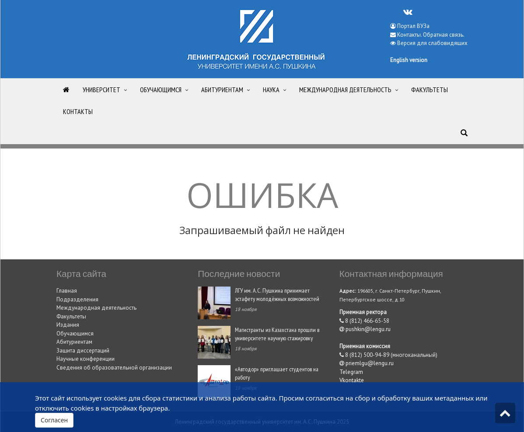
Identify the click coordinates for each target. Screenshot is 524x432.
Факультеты (71, 316)
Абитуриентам (74, 342)
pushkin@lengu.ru (365, 329)
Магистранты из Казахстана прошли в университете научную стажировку (277, 333)
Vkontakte (351, 380)
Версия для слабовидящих (432, 43)
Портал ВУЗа (410, 26)
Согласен (54, 420)
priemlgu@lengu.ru (366, 363)
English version (408, 60)
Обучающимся (75, 333)
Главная (66, 290)
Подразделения (77, 299)
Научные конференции (85, 359)
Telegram (351, 372)
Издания (67, 324)
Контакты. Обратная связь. (431, 34)
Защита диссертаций (82, 350)
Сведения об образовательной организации (114, 367)
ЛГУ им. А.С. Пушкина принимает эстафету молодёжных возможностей (277, 294)
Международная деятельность (96, 307)
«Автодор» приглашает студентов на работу (276, 373)
